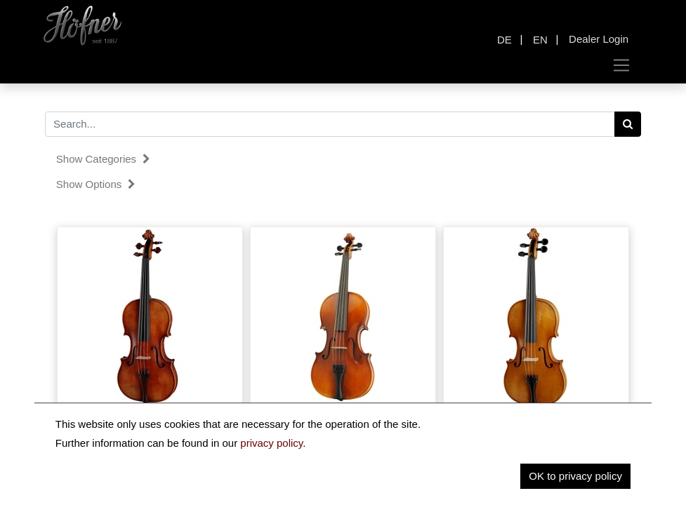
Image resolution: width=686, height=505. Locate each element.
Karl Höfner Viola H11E (535, 421)
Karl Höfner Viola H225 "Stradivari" (150, 421)
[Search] (628, 124)
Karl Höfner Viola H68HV (342, 421)
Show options (96, 184)
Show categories (103, 159)
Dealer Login (598, 39)
